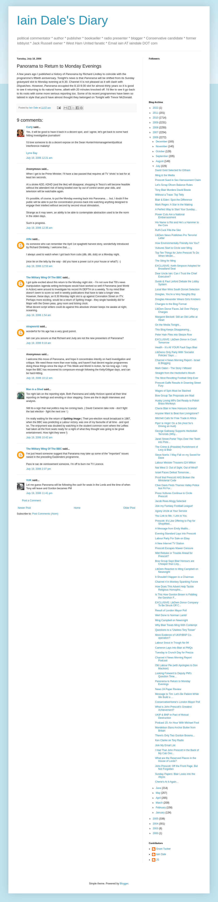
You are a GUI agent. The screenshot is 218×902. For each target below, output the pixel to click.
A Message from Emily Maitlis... (172, 528)
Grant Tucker (163, 848)
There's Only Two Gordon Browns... (175, 735)
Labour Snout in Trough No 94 (172, 642)
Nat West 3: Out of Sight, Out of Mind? (176, 467)
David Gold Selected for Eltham (172, 170)
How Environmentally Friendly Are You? (177, 243)
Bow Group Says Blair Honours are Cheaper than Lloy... (174, 562)
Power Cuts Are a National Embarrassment (170, 216)
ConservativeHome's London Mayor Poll (177, 702)
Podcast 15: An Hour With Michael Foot (177, 722)
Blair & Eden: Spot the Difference (173, 199)
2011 (156, 112)
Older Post (129, 507)
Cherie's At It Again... (166, 781)
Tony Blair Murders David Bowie (173, 189)
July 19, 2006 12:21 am (39, 157)
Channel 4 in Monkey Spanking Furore (176, 581)
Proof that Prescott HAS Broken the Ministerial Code (175, 479)
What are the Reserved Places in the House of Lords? (175, 760)
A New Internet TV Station (169, 543)
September (162, 156)
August (160, 161)
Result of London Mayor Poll (171, 610)
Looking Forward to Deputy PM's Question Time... (173, 675)
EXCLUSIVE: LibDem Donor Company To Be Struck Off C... (176, 604)
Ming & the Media (165, 175)
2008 (156, 127)
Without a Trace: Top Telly (169, 194)
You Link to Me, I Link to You (171, 515)
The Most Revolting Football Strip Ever (176, 378)
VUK (28, 480)
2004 (156, 823)
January (160, 812)
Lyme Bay (31, 153)
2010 (156, 117)
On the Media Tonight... (168, 324)
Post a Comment (31, 500)
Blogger (124, 883)
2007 (156, 132)
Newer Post (24, 507)
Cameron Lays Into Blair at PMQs (174, 647)
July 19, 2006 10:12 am (39, 378)
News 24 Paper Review (168, 689)
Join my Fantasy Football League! (174, 506)
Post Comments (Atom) (45, 513)
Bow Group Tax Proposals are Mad (174, 395)
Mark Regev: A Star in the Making (173, 204)
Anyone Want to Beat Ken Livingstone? (177, 413)
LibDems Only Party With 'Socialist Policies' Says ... (174, 354)
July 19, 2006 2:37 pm (38, 468)
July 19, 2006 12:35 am (39, 227)
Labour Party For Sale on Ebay (172, 538)
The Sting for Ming (165, 260)
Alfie (29, 239)
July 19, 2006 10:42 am (39, 437)
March (160, 802)
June (159, 788)
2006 (156, 137)
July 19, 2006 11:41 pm (39, 493)
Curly (29, 127)
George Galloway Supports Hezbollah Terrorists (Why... (176, 432)
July (158, 166)
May (158, 792)
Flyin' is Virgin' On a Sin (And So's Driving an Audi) (174, 425)
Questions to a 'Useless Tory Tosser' (175, 629)
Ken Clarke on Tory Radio (169, 740)
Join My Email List (165, 745)
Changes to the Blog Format (171, 304)
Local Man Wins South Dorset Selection (177, 289)
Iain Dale (161, 854)
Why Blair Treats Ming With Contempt (176, 625)
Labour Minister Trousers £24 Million (175, 462)
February (161, 807)
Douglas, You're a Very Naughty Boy (175, 294)
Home (77, 507)
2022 (156, 107)
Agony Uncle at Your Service (171, 511)
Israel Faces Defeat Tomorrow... (173, 472)
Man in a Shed (34, 389)
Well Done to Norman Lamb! (171, 615)
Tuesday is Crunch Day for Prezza (174, 652)
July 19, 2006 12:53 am (39, 266)
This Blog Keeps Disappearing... (173, 329)
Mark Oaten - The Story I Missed (173, 368)
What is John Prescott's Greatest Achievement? (173, 708)
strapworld (32, 326)
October (160, 151)
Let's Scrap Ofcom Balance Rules (174, 184)
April (158, 797)
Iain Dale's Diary (62, 20)
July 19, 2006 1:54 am (38, 315)
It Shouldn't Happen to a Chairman (174, 577)
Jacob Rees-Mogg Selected (170, 501)
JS (157, 859)
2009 (156, 122)
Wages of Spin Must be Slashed (173, 390)
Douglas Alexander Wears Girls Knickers (177, 299)
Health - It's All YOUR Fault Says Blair (176, 347)
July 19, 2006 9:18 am (38, 343)
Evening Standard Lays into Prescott (175, 533)
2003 (156, 828)
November (162, 146)
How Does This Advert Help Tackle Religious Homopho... (174, 588)
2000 (156, 833)
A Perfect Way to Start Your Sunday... (176, 209)
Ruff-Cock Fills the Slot (168, 230)
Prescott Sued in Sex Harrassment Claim (178, 180)
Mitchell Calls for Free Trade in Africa (175, 418)
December (162, 141)
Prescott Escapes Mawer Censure (174, 548)
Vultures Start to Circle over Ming (173, 247)
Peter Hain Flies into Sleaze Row (173, 334)
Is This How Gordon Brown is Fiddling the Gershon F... (176, 596)
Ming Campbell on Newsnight (171, 620)
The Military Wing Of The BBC (44, 277)
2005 (156, 818)
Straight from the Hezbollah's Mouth (175, 373)
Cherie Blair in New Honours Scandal (176, 408)
